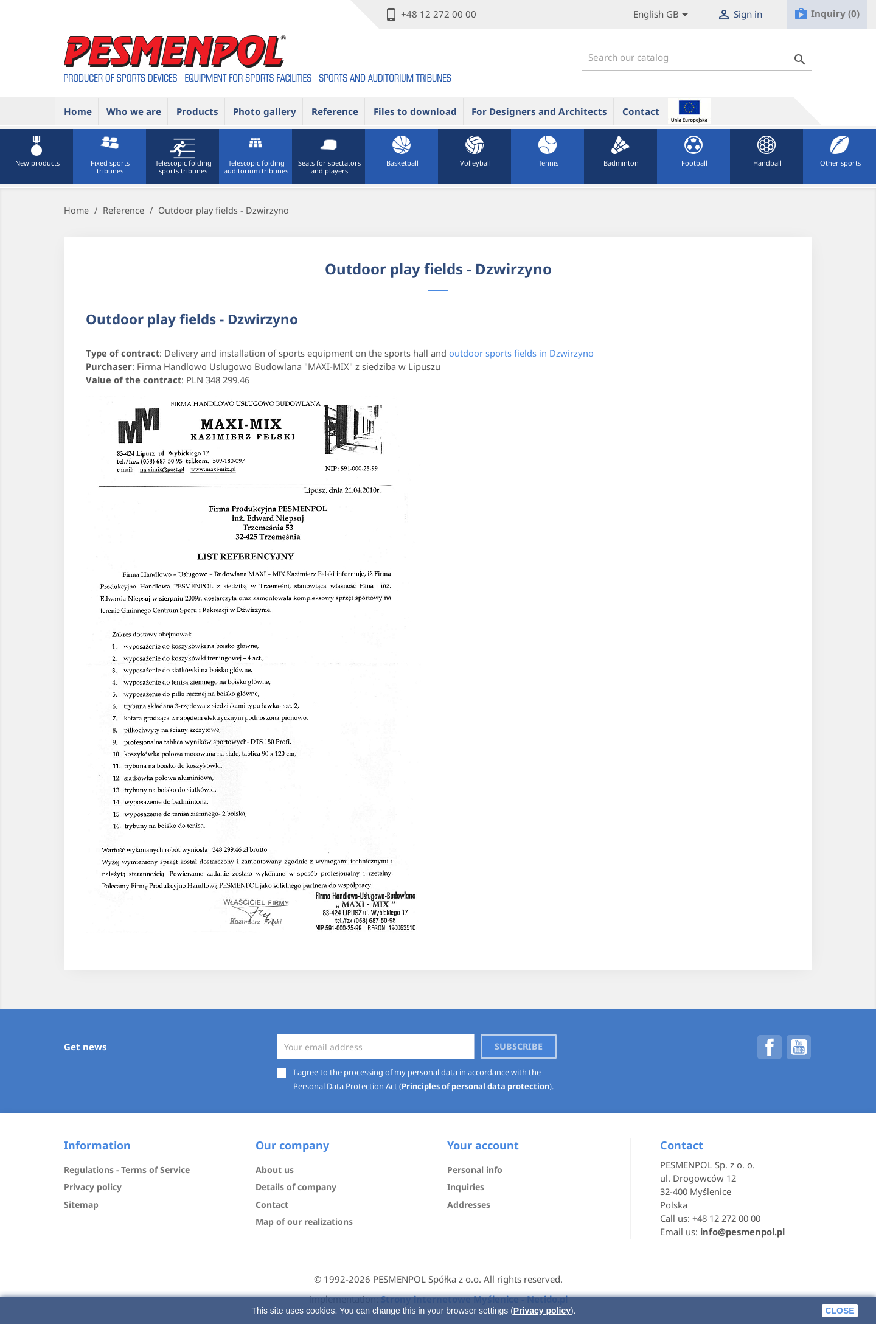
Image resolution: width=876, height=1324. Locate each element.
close (839, 1310)
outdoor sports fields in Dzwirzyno (521, 353)
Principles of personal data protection (475, 1086)
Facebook (769, 1047)
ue (689, 110)
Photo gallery (264, 111)
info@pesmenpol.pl (742, 1231)
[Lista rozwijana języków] (662, 15)
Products (197, 111)
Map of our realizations (304, 1221)
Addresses (468, 1204)
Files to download (415, 111)
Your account (483, 1145)
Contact (640, 111)
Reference (334, 111)
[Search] (697, 57)
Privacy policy (542, 1310)
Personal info (474, 1170)
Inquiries (465, 1187)
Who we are (133, 111)
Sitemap (81, 1204)
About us (274, 1170)
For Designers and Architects (539, 111)
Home (78, 111)
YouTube (799, 1047)
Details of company (295, 1187)
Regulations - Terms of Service (127, 1170)
